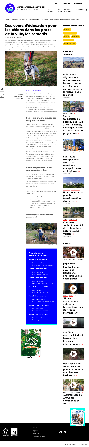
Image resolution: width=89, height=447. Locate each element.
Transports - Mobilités (70, 33)
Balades (65, 113)
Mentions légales (70, 444)
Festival (68, 329)
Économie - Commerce (75, 361)
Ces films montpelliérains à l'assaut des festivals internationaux (73, 338)
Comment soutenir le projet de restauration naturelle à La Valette (73, 228)
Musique (65, 392)
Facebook (2, 89)
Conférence (80, 152)
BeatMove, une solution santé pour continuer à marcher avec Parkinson (73, 369)
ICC (64, 329)
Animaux (20, 94)
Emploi (71, 295)
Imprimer (19, 37)
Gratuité (66, 36)
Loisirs (70, 113)
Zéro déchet (66, 189)
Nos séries (35, 434)
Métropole (67, 29)
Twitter (2, 95)
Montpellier (19, 98)
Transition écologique (69, 69)
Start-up (65, 295)
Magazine (35, 431)
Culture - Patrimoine (69, 43)
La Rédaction (83, 444)
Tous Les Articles (17, 19)
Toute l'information (38, 436)
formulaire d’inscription (34, 176)
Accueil (7, 19)
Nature (65, 219)
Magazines (78, 4)
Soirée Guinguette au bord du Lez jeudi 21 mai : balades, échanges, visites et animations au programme (73, 125)
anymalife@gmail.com (34, 178)
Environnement (18, 96)
